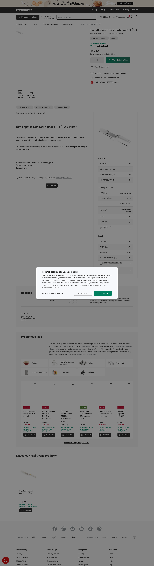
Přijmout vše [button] (103, 293)
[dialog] (77, 283)
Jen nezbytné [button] (83, 293)
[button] (53, 293)
